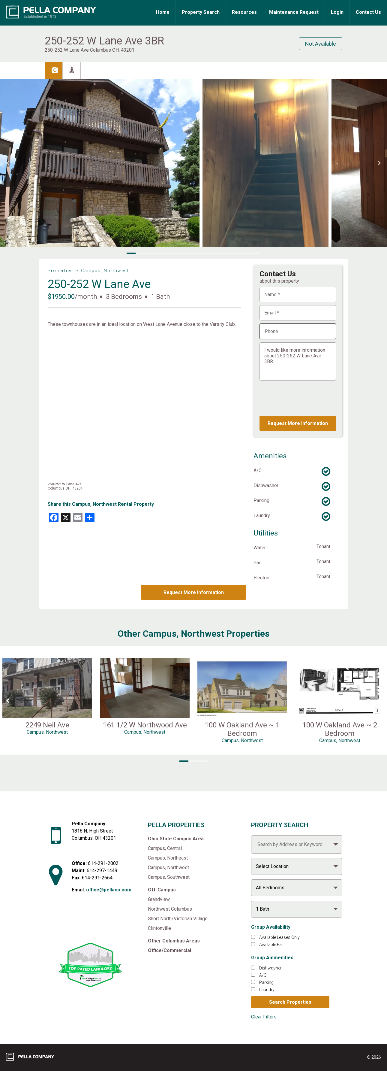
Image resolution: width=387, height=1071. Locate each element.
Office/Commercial (169, 950)
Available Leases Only (279, 937)
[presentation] (305, 398)
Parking (266, 982)
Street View (103, 70)
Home (163, 12)
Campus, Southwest (169, 877)
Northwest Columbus (170, 909)
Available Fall (271, 944)
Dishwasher (270, 968)
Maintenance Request (294, 12)
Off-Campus (162, 890)
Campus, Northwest (168, 867)
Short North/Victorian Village (178, 918)
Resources (244, 12)
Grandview (159, 899)
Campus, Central (165, 848)
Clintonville (159, 928)
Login (337, 12)
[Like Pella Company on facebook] (83, 924)
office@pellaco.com (108, 890)
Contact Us (368, 12)
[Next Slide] (379, 163)
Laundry (266, 989)
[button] (100, 163)
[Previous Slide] (7, 163)
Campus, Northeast (168, 858)
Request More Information (194, 592)
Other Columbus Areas (174, 941)
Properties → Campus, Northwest (88, 270)
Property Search (201, 12)
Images (66, 70)
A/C (262, 975)
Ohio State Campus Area (176, 839)
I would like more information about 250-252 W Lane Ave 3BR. (298, 361)
